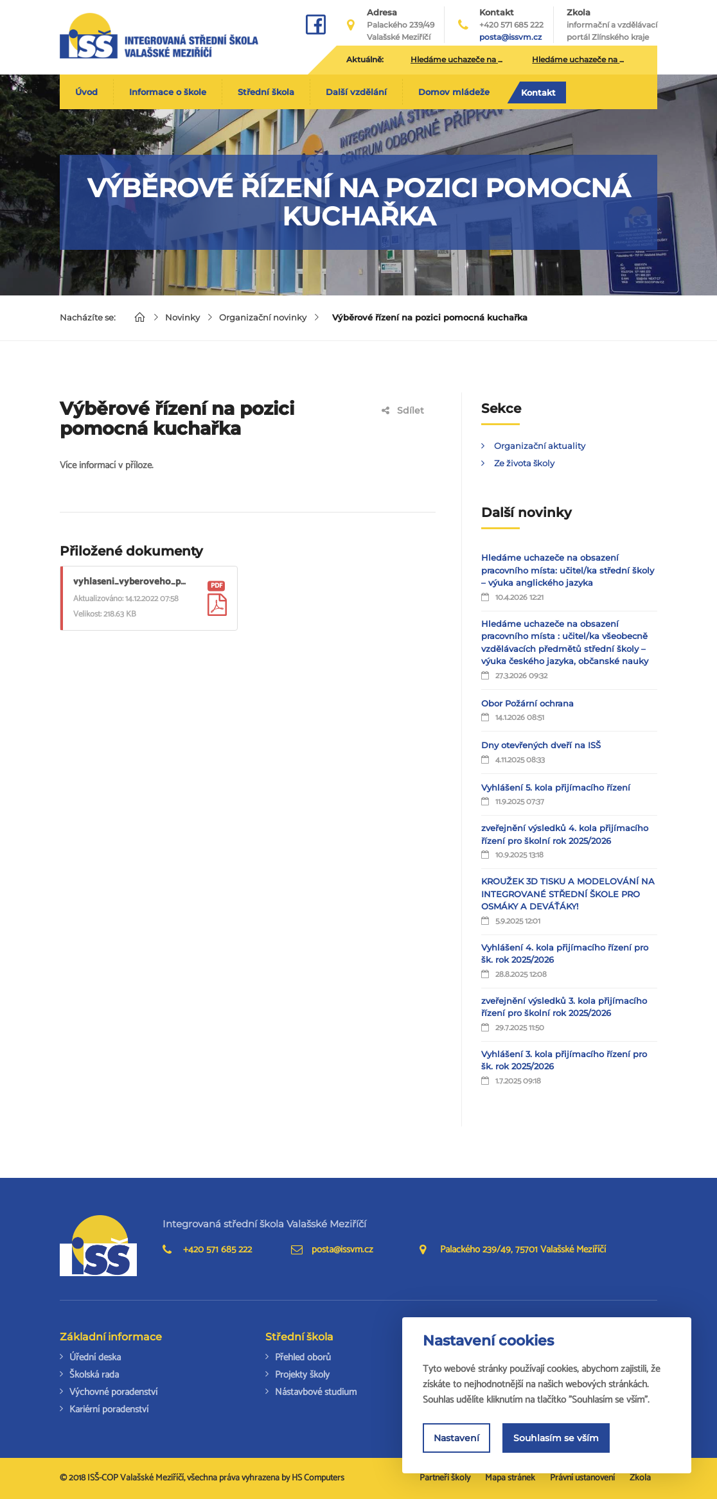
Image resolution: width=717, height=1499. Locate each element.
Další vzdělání (356, 92)
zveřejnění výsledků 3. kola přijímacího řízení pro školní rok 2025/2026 (564, 1007)
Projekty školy (302, 1375)
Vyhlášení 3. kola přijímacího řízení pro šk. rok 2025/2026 (564, 1060)
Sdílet (403, 410)
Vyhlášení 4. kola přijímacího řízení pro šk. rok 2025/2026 (564, 953)
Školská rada (94, 1375)
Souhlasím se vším (556, 1438)
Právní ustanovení (582, 1478)
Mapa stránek (510, 1478)
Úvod (86, 92)
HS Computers (318, 1478)
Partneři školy (445, 1478)
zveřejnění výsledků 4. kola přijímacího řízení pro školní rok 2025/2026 (564, 834)
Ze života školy (524, 463)
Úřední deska (95, 1357)
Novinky (182, 317)
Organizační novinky (262, 317)
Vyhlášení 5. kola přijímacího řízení (555, 787)
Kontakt (538, 92)
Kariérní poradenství (108, 1409)
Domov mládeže (454, 92)
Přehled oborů (303, 1357)
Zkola (612, 25)
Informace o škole (167, 92)
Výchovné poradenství (113, 1392)
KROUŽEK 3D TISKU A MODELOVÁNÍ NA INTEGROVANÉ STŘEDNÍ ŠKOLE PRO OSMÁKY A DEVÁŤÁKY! (568, 893)
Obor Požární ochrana (527, 703)
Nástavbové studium (316, 1392)
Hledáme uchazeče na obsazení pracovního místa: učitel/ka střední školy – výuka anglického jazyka (567, 570)
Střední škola (266, 92)
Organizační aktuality (539, 446)
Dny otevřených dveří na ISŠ (541, 745)
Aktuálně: (365, 59)
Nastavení (456, 1438)
